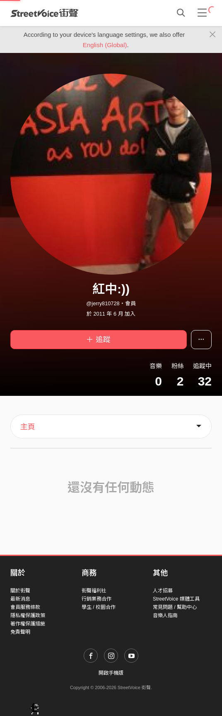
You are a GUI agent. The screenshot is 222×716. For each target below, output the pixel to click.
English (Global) (105, 44)
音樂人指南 (165, 615)
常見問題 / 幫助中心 (175, 607)
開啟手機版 (111, 673)
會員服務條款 (25, 607)
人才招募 (163, 591)
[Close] (212, 35)
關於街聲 (20, 591)
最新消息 (20, 599)
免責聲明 (20, 632)
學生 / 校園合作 (99, 607)
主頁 (27, 427)
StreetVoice (44, 13)
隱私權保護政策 (27, 615)
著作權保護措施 (27, 624)
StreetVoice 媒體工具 (176, 599)
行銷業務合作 (96, 599)
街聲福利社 (94, 591)
